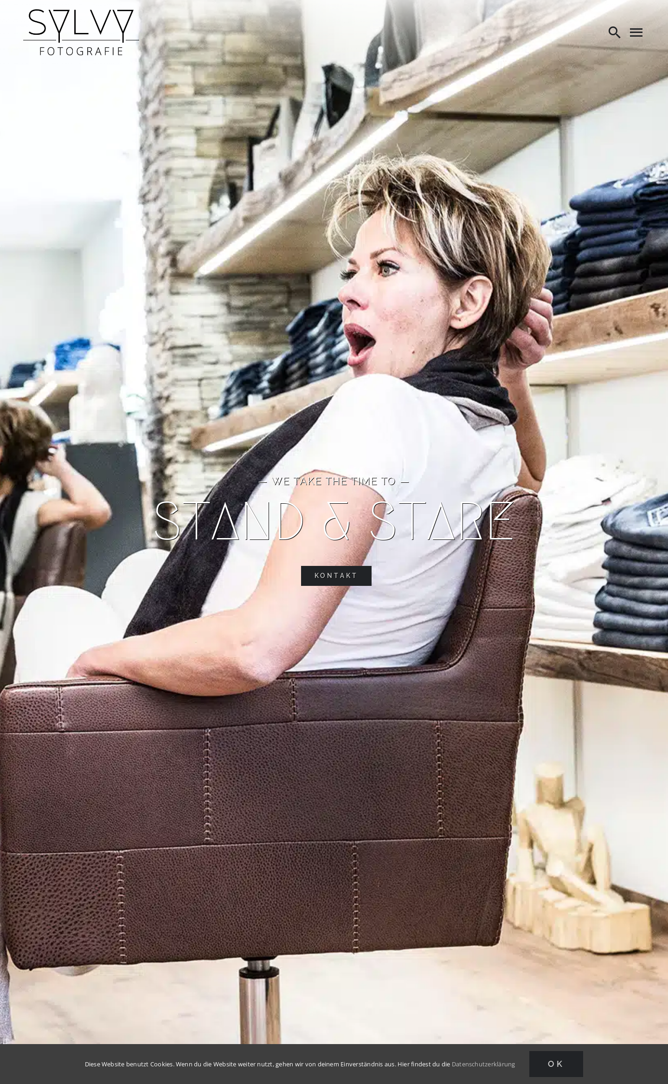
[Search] (614, 32)
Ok (556, 1064)
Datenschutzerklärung (483, 1064)
